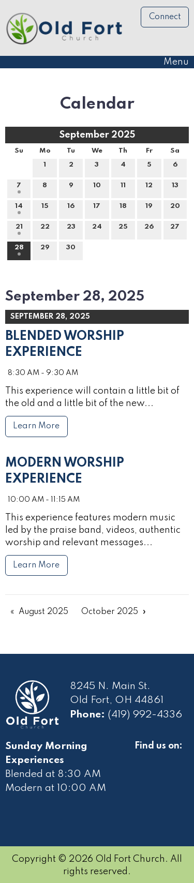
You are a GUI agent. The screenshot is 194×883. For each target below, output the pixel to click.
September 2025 (97, 135)
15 (45, 208)
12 (149, 187)
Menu (171, 62)
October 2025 (109, 612)
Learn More (36, 426)
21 (19, 229)
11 (123, 187)
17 (96, 208)
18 (123, 208)
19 (149, 208)
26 (149, 229)
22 (45, 229)
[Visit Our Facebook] (143, 758)
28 (19, 250)
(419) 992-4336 (145, 715)
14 (19, 208)
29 (45, 250)
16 (70, 208)
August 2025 (43, 612)
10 (97, 187)
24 (97, 229)
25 (123, 229)
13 (175, 187)
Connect (165, 17)
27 (175, 229)
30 (71, 250)
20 (175, 208)
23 (71, 229)
